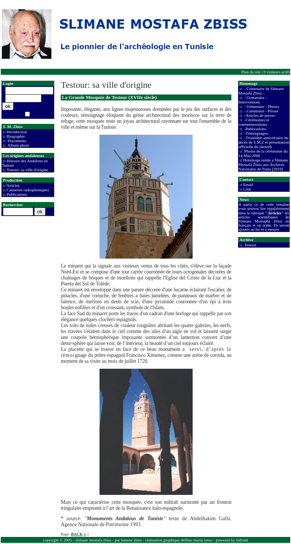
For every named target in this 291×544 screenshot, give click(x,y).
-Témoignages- (256, 133)
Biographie (16, 136)
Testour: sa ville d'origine (27, 169)
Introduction (17, 131)
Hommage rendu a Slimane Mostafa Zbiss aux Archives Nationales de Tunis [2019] (263, 164)
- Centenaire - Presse (260, 111)
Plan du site (250, 72)
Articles (12, 185)
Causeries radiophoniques (28, 190)
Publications (17, 194)
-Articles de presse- (259, 115)
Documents (16, 140)
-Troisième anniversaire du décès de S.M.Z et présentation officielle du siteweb (263, 142)
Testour (249, 245)
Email (248, 184)
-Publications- (255, 129)
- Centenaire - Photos (261, 106)
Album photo (18, 145)
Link (247, 189)
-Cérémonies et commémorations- (253, 122)
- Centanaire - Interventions (252, 99)
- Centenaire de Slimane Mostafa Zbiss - (261, 90)
